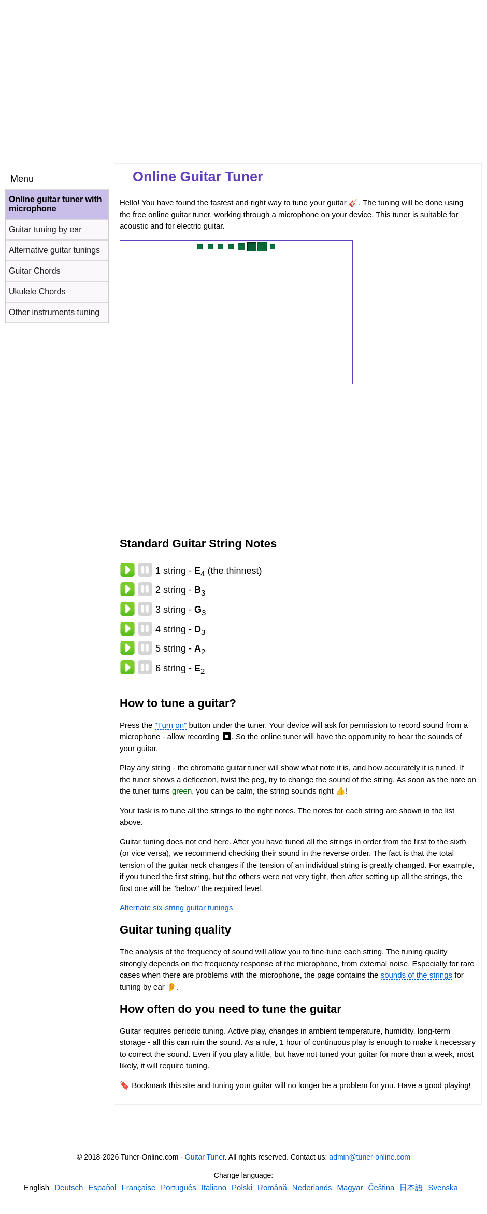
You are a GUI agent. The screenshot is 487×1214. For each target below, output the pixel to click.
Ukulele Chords (37, 291)
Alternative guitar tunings (54, 250)
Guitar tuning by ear (45, 229)
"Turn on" (171, 725)
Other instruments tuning (54, 312)
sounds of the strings (416, 974)
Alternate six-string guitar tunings (176, 907)
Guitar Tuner (205, 1157)
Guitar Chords (35, 270)
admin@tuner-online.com (369, 1157)
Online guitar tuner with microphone (55, 204)
